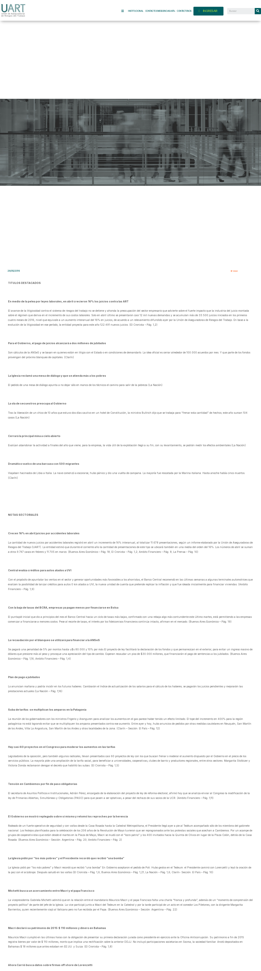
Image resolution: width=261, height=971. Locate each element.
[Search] (258, 11)
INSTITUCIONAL (135, 11)
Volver (235, 271)
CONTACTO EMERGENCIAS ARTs (160, 11)
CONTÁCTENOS (184, 11)
